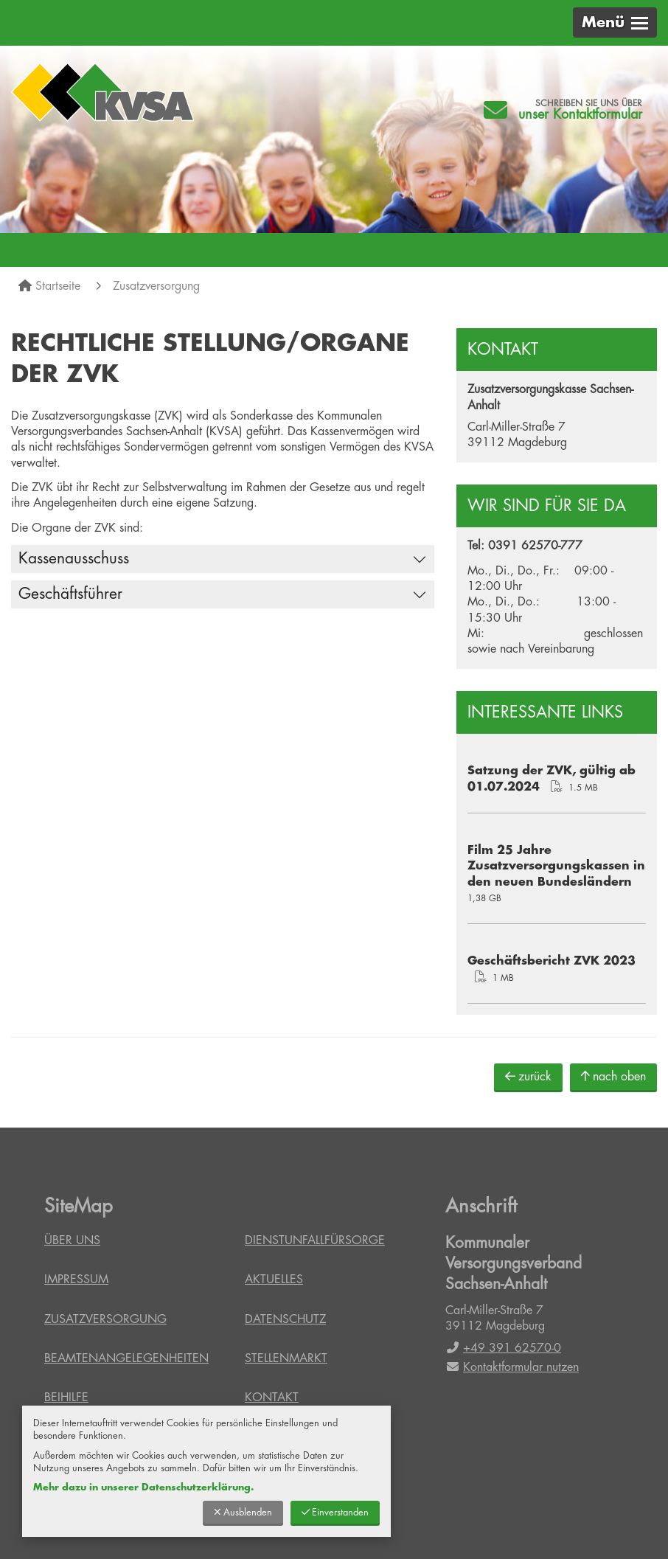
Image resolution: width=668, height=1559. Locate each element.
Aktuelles (274, 1279)
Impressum (76, 1279)
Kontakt (272, 1397)
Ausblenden (243, 1512)
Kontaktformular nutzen (512, 1367)
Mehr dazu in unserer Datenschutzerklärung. (143, 1487)
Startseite (57, 286)
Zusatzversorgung (156, 286)
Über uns (72, 1240)
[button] (615, 22)
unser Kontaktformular (580, 114)
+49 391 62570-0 (503, 1348)
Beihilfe (66, 1397)
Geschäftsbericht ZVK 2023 (551, 961)
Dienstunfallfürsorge (315, 1240)
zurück (528, 1076)
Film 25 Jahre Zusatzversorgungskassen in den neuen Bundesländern (556, 866)
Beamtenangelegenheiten (126, 1358)
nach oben (613, 1076)
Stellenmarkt (286, 1358)
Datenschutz (285, 1319)
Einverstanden (335, 1512)
